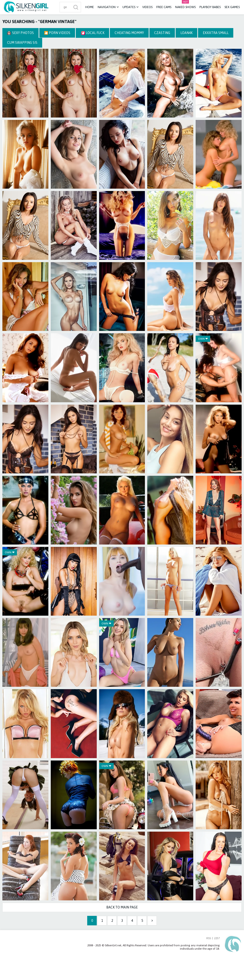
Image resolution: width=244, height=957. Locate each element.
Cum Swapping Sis (22, 42)
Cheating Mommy (129, 33)
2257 (217, 938)
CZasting (162, 33)
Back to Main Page (122, 907)
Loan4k (186, 33)
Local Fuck (92, 33)
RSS (208, 938)
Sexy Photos (20, 33)
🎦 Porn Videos (57, 33)
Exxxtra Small (216, 33)
